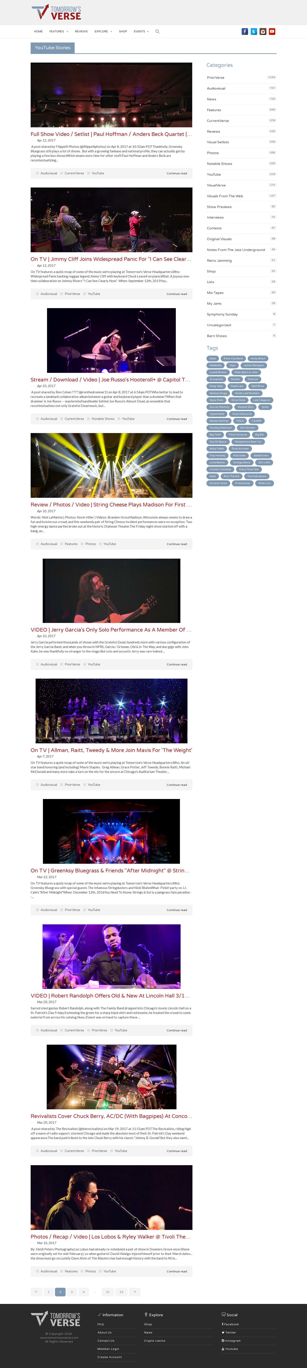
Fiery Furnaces (238, 434)
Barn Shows (217, 336)
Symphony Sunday (222, 314)
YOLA (240, 420)
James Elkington (254, 365)
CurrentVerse (72, 173)
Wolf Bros (258, 386)
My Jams (214, 303)
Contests (214, 228)
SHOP (123, 31)
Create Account (110, 1357)
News (211, 99)
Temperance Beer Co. (248, 441)
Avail (213, 476)
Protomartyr (242, 483)
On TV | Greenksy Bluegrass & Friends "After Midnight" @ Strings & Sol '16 (122, 871)
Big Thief (215, 434)
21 (108, 1292)
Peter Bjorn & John (246, 372)
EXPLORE (103, 30)
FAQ (101, 1324)
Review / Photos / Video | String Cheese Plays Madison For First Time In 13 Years (129, 505)
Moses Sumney (219, 420)
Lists (210, 282)
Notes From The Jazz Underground (236, 250)
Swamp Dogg (218, 393)
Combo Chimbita (220, 469)
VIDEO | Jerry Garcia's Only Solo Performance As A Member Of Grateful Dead (126, 630)
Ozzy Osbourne (242, 413)
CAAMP (256, 420)
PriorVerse (70, 294)
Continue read (174, 173)
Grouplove (216, 379)
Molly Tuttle (217, 448)
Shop (211, 271)
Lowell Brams (218, 372)
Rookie (235, 379)
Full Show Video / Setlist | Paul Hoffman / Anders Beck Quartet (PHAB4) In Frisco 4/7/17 (139, 134)
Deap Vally (216, 386)
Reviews (81, 31)
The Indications (256, 476)
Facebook (230, 1324)
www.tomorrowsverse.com (59, 1338)
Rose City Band (233, 358)
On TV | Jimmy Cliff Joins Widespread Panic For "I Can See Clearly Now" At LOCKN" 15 (136, 259)
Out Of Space (218, 441)
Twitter (229, 1332)
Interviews (215, 217)
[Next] (134, 1292)
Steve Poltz (216, 400)
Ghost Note (238, 400)
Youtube (230, 1349)
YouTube (95, 173)
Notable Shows (101, 419)
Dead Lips (237, 386)
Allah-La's (264, 483)
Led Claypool (261, 400)
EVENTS (141, 30)
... (95, 1292)
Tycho (265, 406)
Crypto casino (154, 1341)
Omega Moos (241, 462)
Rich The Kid (231, 476)
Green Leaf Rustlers (247, 393)
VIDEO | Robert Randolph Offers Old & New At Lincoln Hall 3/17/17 (114, 996)
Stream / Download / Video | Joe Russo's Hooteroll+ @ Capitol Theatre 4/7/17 (125, 380)
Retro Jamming (219, 260)
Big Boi (259, 434)
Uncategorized (219, 325)
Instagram (231, 1341)
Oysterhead (217, 413)
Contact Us (106, 1341)
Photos (88, 544)
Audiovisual (46, 173)
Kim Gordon (247, 427)
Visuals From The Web (225, 196)
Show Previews (219, 207)
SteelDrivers (261, 455)
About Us (105, 1332)
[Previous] (36, 1292)
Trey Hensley (217, 455)
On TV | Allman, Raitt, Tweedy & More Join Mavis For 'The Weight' (111, 750)
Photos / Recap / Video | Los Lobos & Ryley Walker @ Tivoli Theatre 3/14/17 (124, 1237)
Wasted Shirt (245, 406)
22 (121, 1292)
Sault (213, 358)
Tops (233, 365)
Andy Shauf (258, 358)
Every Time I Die (249, 469)
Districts (253, 379)
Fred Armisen (240, 448)
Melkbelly (215, 365)
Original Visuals (219, 239)
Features (59, 30)
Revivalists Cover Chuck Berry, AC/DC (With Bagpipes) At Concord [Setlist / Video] (131, 1116)
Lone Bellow (217, 462)
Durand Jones (218, 483)
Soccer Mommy (219, 406)
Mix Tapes (215, 293)
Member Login (108, 1349)
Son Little (264, 462)
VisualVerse (216, 185)
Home (38, 31)
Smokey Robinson (221, 427)
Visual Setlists (218, 142)
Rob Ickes (239, 455)
